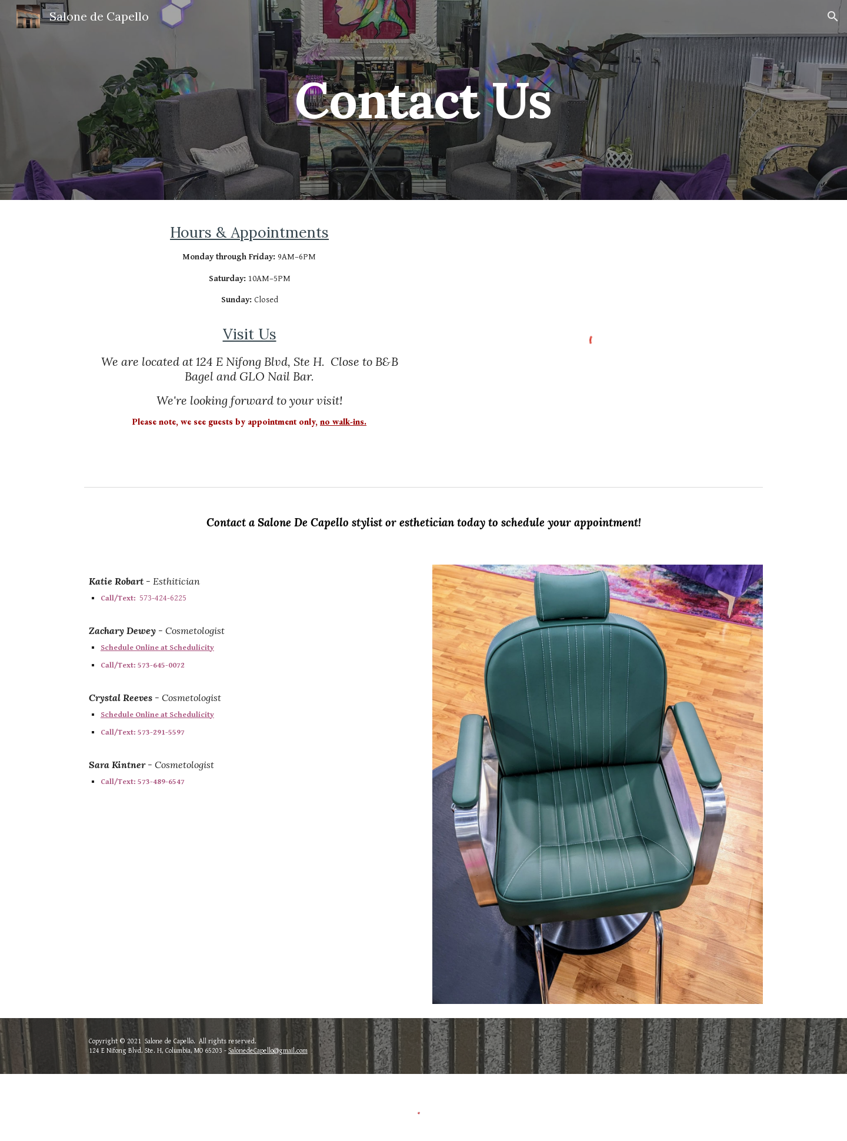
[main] (423, 99)
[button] (833, 16)
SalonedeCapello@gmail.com (268, 1051)
